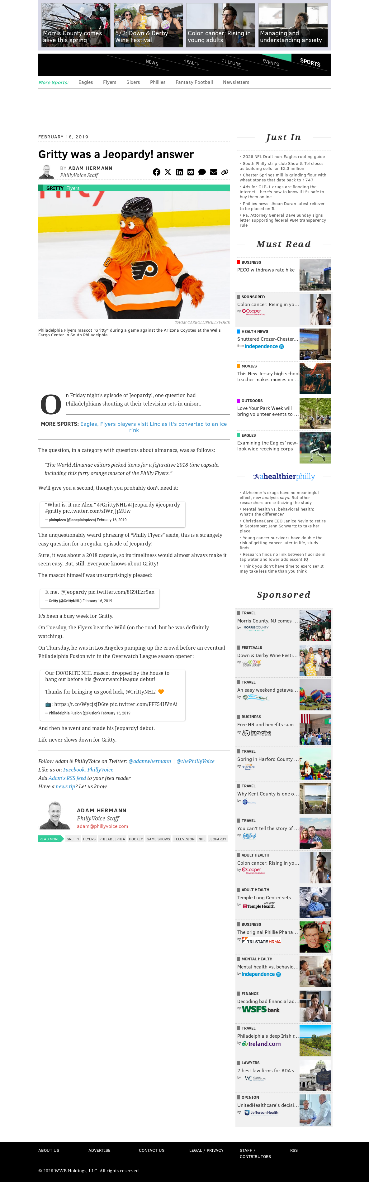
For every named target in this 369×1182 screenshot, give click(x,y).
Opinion (250, 1097)
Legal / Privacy (206, 1150)
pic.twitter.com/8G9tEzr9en (121, 592)
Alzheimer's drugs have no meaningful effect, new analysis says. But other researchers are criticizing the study (279, 497)
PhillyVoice (81, 64)
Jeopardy (217, 838)
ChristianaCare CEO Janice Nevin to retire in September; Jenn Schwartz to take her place (283, 526)
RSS (294, 1150)
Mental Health (257, 959)
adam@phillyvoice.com (102, 826)
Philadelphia (112, 838)
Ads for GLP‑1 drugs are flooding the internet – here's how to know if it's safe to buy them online (282, 191)
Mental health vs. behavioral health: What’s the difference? (277, 511)
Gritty (55, 188)
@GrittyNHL (112, 505)
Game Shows (158, 838)
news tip (65, 787)
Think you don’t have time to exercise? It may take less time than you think (282, 568)
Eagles (85, 82)
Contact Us (151, 1150)
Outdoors (252, 400)
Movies (249, 366)
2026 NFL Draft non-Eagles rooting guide (284, 156)
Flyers (109, 82)
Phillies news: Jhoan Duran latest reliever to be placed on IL (282, 205)
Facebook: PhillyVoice (88, 770)
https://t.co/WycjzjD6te (81, 704)
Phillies (158, 82)
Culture (231, 62)
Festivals (252, 647)
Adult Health (255, 855)
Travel (249, 613)
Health (191, 62)
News (152, 62)
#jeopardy (168, 505)
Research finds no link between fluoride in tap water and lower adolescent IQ (282, 556)
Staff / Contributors (255, 1153)
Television (184, 838)
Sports (310, 62)
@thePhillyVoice (196, 761)
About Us (48, 1150)
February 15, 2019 (115, 713)
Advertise (99, 1150)
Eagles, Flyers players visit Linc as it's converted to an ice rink (153, 427)
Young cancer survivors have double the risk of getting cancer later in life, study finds (281, 542)
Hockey (136, 838)
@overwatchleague (115, 679)
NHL (201, 838)
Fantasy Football (194, 82)
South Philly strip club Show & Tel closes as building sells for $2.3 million (282, 165)
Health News (255, 331)
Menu (48, 65)
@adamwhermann (150, 761)
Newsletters (236, 82)
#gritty (53, 511)
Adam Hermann (90, 168)
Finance (250, 993)
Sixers (133, 82)
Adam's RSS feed (67, 778)
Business (251, 262)
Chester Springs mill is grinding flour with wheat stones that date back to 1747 (283, 177)
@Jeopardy (141, 505)
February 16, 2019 (111, 520)
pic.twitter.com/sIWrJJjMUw (97, 511)
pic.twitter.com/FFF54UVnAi (143, 704)
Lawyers (251, 1062)
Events (270, 62)
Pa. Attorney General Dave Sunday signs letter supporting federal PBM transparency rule (283, 220)
